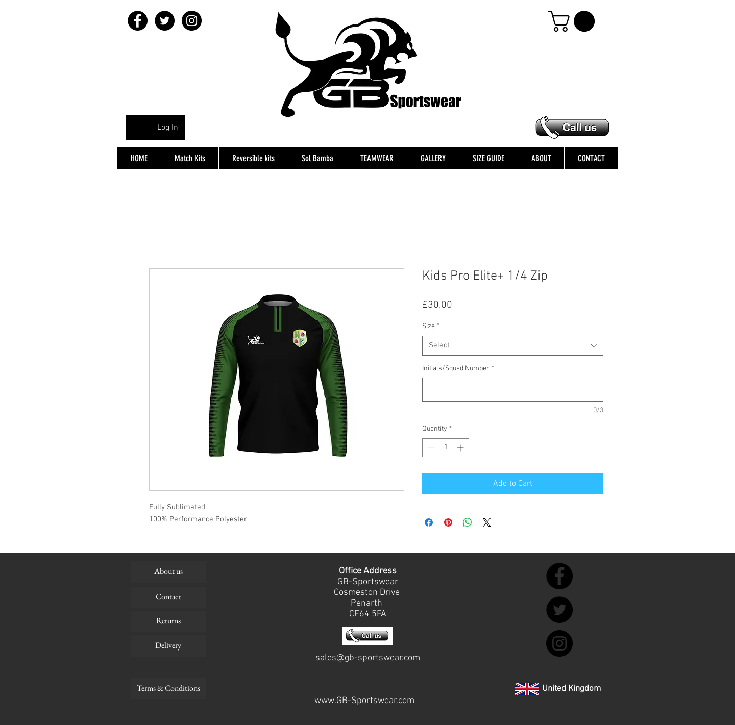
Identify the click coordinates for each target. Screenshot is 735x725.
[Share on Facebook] (429, 522)
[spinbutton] (445, 448)
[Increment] (461, 448)
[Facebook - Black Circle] (138, 21)
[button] (574, 21)
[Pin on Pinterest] (448, 522)
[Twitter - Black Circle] (165, 21)
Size (430, 326)
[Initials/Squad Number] (513, 389)
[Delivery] (168, 646)
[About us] (168, 572)
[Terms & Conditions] (168, 688)
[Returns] (168, 621)
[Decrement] (430, 448)
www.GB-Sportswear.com (364, 700)
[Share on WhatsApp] (467, 522)
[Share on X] (487, 522)
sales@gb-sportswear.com (367, 658)
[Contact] (168, 597)
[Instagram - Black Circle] (192, 21)
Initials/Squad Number (458, 368)
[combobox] (512, 346)
